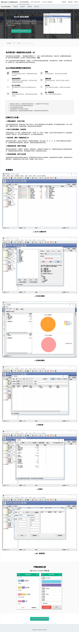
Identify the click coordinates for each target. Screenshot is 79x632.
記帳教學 (29, 6)
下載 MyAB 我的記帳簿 (21, 31)
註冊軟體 (64, 2)
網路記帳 (70, 2)
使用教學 (22, 6)
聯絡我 (76, 2)
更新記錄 (36, 6)
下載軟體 (15, 6)
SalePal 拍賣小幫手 (35, 2)
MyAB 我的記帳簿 (24, 2)
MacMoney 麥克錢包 (47, 2)
